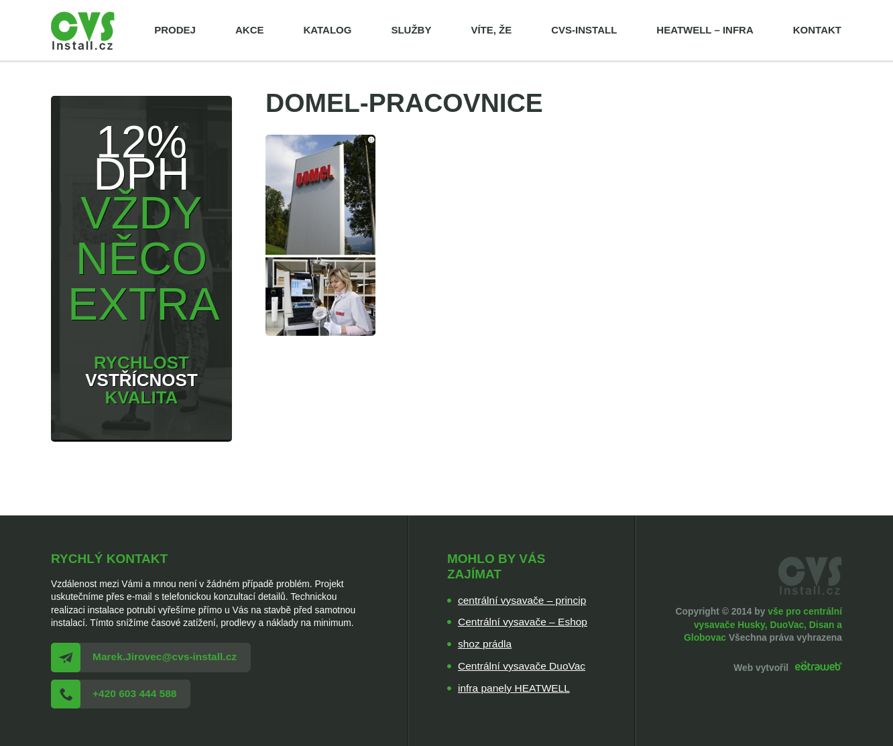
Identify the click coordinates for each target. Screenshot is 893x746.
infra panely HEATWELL (514, 688)
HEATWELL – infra (704, 30)
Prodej (175, 30)
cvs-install (584, 30)
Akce (249, 30)
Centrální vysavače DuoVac (521, 666)
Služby (411, 30)
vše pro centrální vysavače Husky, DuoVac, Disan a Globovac (763, 624)
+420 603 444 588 (134, 693)
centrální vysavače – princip (522, 600)
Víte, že (491, 30)
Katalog (327, 30)
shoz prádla (485, 643)
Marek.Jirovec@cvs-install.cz (165, 656)
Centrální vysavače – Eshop (522, 621)
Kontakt (817, 30)
